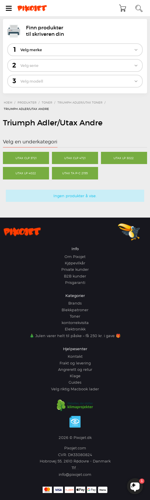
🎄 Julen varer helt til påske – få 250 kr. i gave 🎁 (75, 335)
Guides (75, 382)
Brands (75, 303)
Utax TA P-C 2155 (75, 173)
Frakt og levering (75, 363)
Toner (75, 316)
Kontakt (75, 356)
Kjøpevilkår (75, 263)
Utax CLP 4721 (75, 158)
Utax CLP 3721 (26, 158)
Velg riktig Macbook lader (75, 389)
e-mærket (75, 422)
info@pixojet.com (75, 474)
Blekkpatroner (75, 309)
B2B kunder (75, 276)
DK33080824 (80, 454)
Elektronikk (75, 329)
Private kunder (75, 269)
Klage (75, 375)
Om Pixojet (75, 256)
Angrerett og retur (75, 369)
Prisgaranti (75, 282)
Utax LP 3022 (124, 158)
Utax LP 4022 (26, 173)
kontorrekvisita (75, 322)
